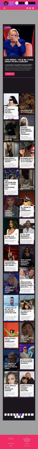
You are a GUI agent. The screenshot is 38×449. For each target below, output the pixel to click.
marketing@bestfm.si (27, 438)
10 (32, 414)
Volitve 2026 (11, 443)
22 (18, 416)
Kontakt (27, 443)
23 (22, 416)
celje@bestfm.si (27, 441)
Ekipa (11, 446)
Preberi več (9, 74)
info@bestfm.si (11, 438)
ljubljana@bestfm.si (27, 440)
